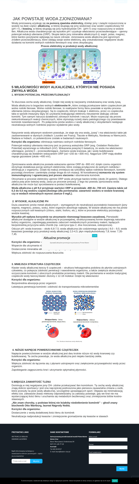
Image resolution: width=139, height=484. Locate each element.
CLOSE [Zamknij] (94, 235)
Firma (65, 7)
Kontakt (96, 7)
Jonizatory (73, 7)
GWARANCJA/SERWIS (19, 439)
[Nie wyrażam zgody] (136, 481)
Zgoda (115, 480)
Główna (104, 7)
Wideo (82, 7)
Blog (89, 7)
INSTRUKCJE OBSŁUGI (20, 436)
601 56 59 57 (58, 2)
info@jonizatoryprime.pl (79, 2)
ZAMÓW (121, 8)
